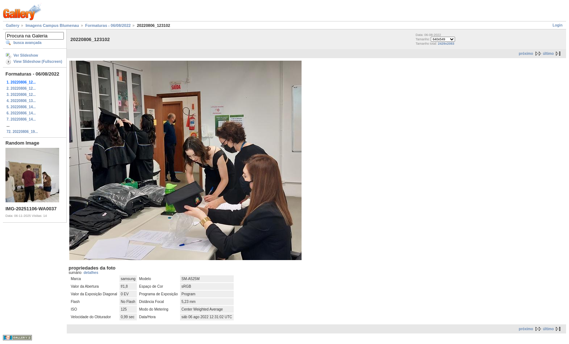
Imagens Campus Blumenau (52, 25)
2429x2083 (446, 43)
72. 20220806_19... (22, 132)
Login (557, 25)
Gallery (12, 25)
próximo (526, 54)
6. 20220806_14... (21, 113)
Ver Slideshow (25, 55)
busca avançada (27, 43)
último (548, 54)
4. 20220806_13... (21, 101)
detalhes (90, 273)
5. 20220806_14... (21, 107)
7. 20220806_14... (21, 119)
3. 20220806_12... (21, 95)
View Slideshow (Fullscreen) (37, 62)
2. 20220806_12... (21, 88)
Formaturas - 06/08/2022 (108, 25)
